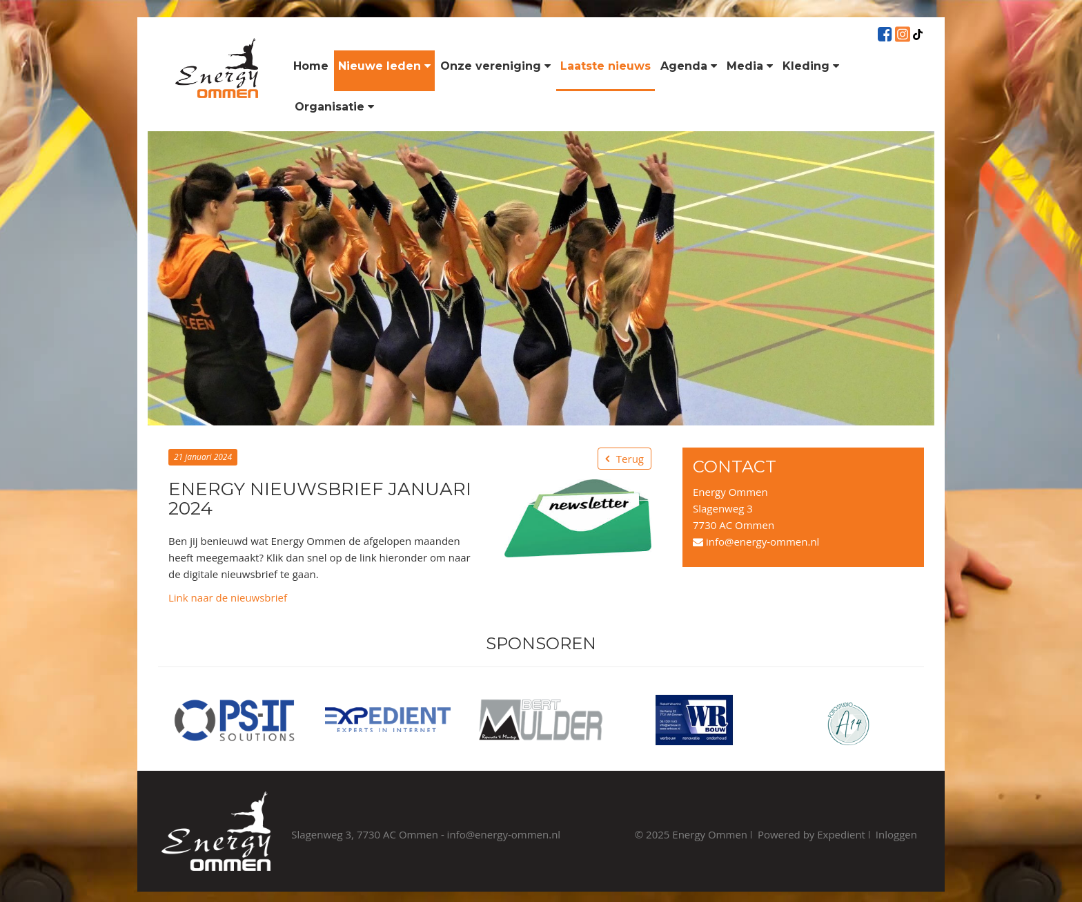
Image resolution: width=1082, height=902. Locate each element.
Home (310, 66)
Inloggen (896, 834)
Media (750, 66)
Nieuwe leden (384, 66)
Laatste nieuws (605, 66)
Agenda (688, 66)
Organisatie (334, 106)
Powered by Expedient (811, 834)
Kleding (811, 66)
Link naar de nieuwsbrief (227, 597)
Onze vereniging (495, 66)
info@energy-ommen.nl (756, 541)
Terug (630, 459)
